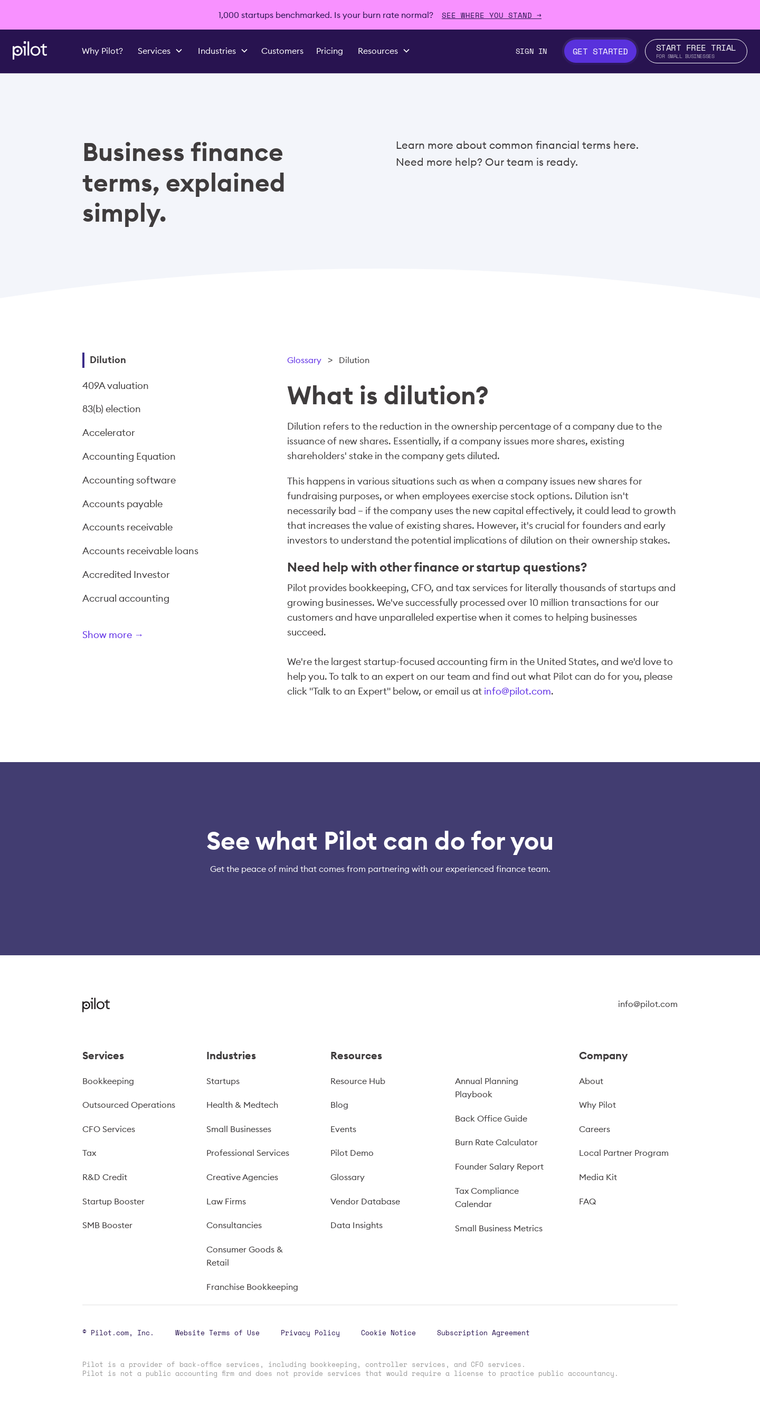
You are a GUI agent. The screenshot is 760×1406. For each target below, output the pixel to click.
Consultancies (234, 1225)
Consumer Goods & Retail (244, 1256)
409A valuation (115, 385)
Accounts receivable (127, 527)
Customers (282, 50)
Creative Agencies (242, 1177)
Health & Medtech (242, 1104)
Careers (594, 1129)
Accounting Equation (129, 456)
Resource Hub (357, 1081)
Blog (339, 1104)
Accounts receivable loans (140, 551)
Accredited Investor (126, 574)
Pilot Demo (352, 1152)
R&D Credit (104, 1177)
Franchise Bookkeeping (252, 1286)
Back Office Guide (491, 1118)
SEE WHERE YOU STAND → (492, 15)
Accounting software (129, 480)
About (591, 1081)
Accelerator (108, 432)
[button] (160, 51)
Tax (89, 1152)
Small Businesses (238, 1129)
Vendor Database (365, 1201)
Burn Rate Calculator (496, 1142)
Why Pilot (597, 1104)
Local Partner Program (624, 1152)
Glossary (304, 360)
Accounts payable (122, 504)
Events (343, 1129)
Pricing (329, 50)
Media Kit (598, 1177)
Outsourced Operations (128, 1104)
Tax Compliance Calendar (487, 1197)
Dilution (108, 360)
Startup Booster (113, 1201)
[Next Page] (148, 637)
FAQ (587, 1201)
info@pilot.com (517, 691)
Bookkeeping (108, 1081)
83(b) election (111, 409)
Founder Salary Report (499, 1166)
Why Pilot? (102, 50)
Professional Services (247, 1152)
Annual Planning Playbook (486, 1088)
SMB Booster (107, 1225)
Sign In (531, 50)
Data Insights (356, 1225)
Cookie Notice (388, 1332)
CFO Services (108, 1129)
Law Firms (226, 1201)
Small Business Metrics (499, 1228)
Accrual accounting (125, 598)
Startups (223, 1081)
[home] (30, 50)
